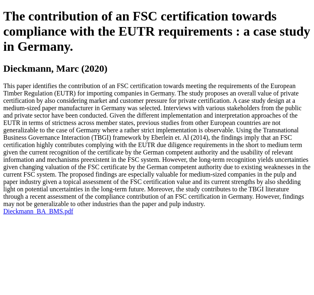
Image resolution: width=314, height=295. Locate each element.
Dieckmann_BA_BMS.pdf (38, 211)
